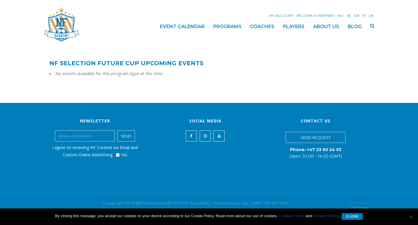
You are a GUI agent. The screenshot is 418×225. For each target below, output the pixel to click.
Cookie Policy (292, 215)
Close (352, 216)
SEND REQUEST (315, 137)
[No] (411, 217)
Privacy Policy (326, 215)
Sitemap (361, 208)
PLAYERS (294, 26)
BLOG (355, 26)
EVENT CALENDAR (182, 26)
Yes (121, 154)
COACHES (262, 26)
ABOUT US (326, 26)
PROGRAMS (227, 26)
